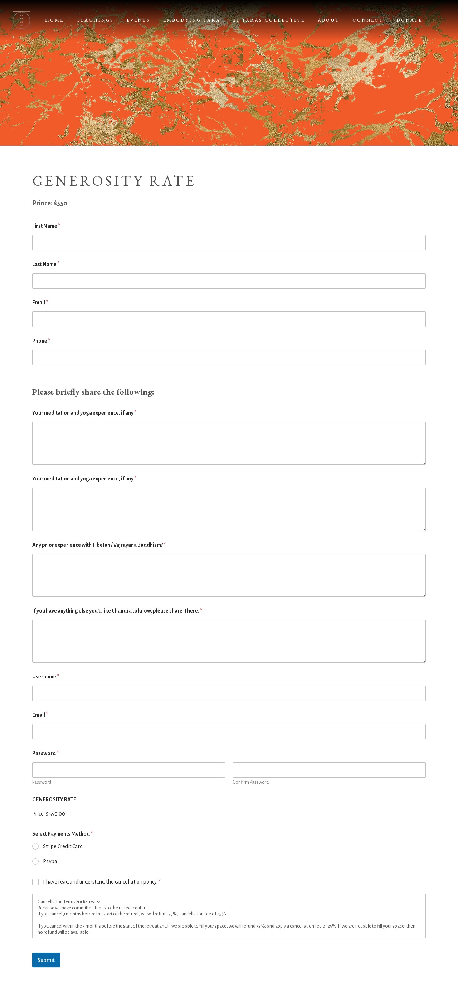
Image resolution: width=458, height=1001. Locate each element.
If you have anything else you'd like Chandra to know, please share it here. (117, 611)
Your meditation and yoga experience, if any (84, 413)
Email (40, 302)
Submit (46, 960)
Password (41, 782)
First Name (46, 226)
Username (45, 677)
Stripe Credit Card (63, 846)
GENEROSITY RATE (54, 799)
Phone (41, 341)
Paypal (51, 861)
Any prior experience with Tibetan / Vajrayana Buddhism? (99, 545)
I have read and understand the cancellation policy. (102, 882)
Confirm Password (251, 782)
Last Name (45, 264)
